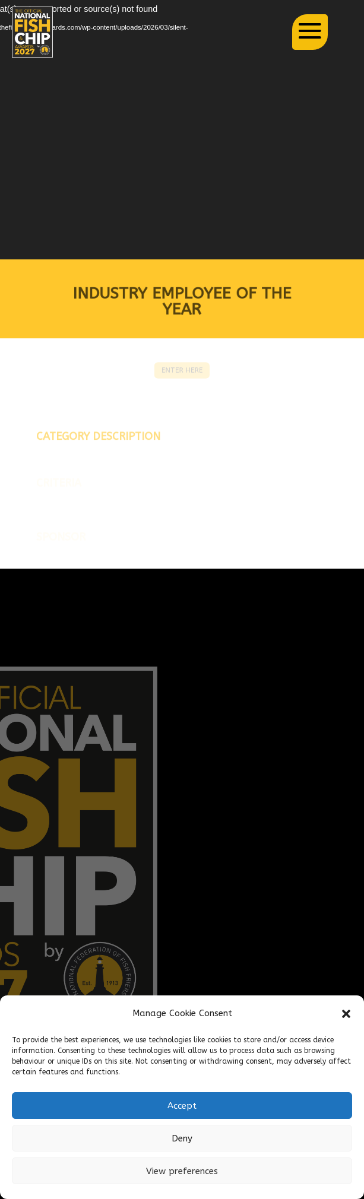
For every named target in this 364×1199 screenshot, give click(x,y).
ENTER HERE (182, 370)
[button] (346, 1014)
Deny (182, 1138)
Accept (182, 1105)
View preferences (182, 1171)
